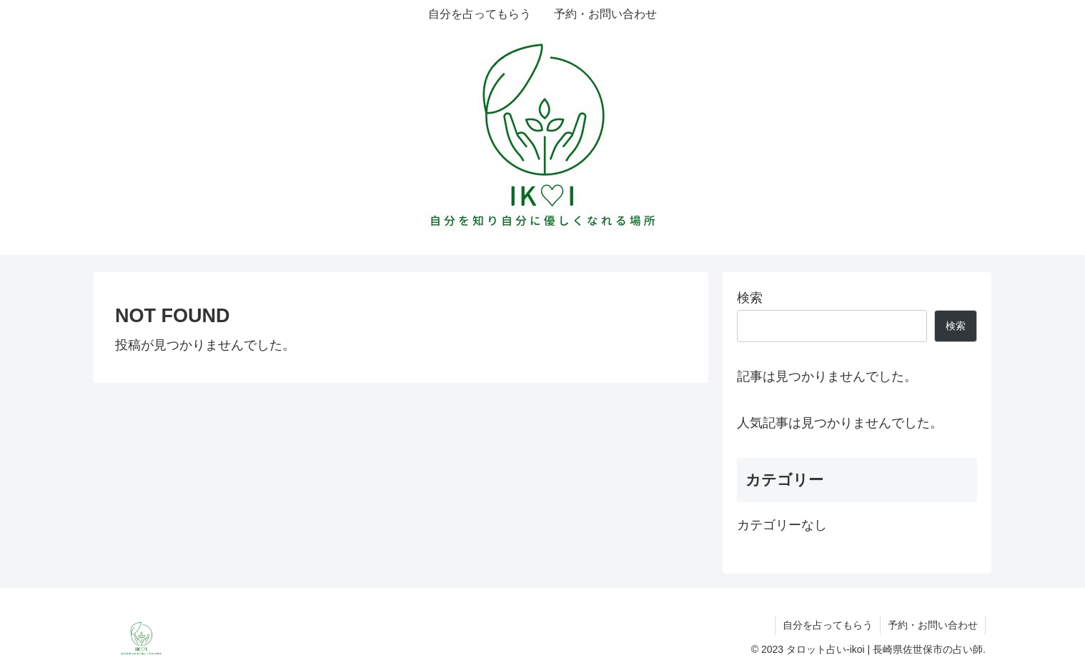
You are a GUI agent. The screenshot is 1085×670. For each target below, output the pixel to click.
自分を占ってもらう (828, 625)
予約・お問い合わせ (933, 625)
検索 (750, 298)
